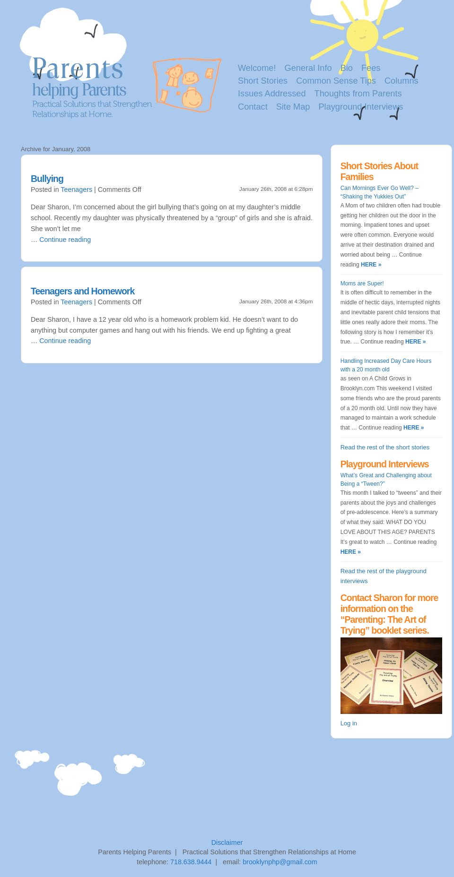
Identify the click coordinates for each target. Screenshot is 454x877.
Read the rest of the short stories (385, 447)
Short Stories (263, 81)
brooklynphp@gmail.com (280, 862)
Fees (370, 68)
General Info (308, 68)
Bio (346, 68)
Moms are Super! (362, 283)
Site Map (293, 107)
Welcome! (257, 68)
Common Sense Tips (336, 81)
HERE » (370, 264)
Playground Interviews (360, 107)
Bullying (47, 178)
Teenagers (76, 189)
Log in (348, 723)
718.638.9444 (190, 862)
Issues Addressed (272, 93)
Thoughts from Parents (358, 93)
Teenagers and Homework (82, 291)
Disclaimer (227, 842)
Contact (253, 107)
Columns (401, 81)
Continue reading (65, 239)
